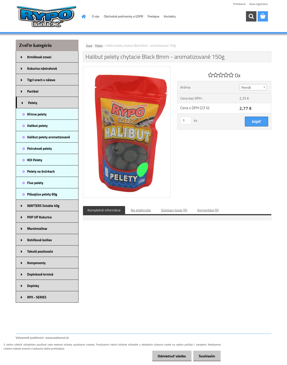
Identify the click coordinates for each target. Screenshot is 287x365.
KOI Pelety (34, 160)
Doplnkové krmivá (40, 274)
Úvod (89, 45)
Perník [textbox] (246, 87)
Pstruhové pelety (39, 148)
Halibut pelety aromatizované (48, 137)
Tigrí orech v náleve (41, 80)
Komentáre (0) (208, 210)
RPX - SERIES (36, 297)
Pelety (32, 102)
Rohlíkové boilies (39, 240)
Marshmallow (37, 228)
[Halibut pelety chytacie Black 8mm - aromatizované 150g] (126, 68)
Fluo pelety (35, 182)
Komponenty (36, 262)
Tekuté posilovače (40, 251)
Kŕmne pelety (37, 114)
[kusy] (185, 120)
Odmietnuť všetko (172, 356)
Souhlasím (207, 356)
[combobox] (253, 87)
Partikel (33, 91)
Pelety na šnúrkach (41, 171)
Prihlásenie (239, 4)
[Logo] (46, 16)
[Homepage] (83, 16)
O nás (95, 16)
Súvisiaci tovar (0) (174, 210)
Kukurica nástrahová (42, 68)
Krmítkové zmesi (39, 57)
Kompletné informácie (104, 210)
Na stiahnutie (141, 210)
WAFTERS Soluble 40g (43, 205)
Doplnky (33, 285)
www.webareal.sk (57, 337)
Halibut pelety (37, 125)
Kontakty (170, 16)
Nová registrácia (258, 4)
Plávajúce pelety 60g (42, 194)
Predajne (153, 16)
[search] (251, 16)
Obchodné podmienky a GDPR (123, 16)
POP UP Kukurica (39, 217)
